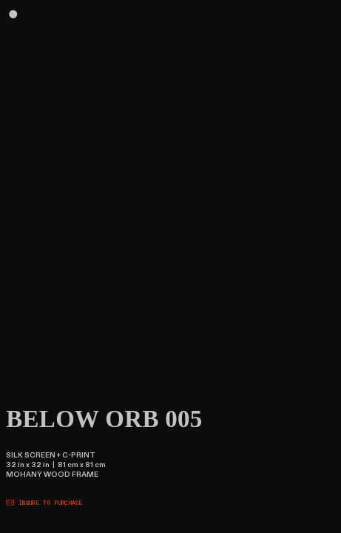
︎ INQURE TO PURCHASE (44, 503)
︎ (13, 15)
